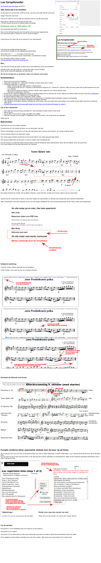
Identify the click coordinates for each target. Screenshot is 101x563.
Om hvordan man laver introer (10, 6)
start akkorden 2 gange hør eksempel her (15, 60)
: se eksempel (94, 93)
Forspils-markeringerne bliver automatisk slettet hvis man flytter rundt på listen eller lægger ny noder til (34, 104)
